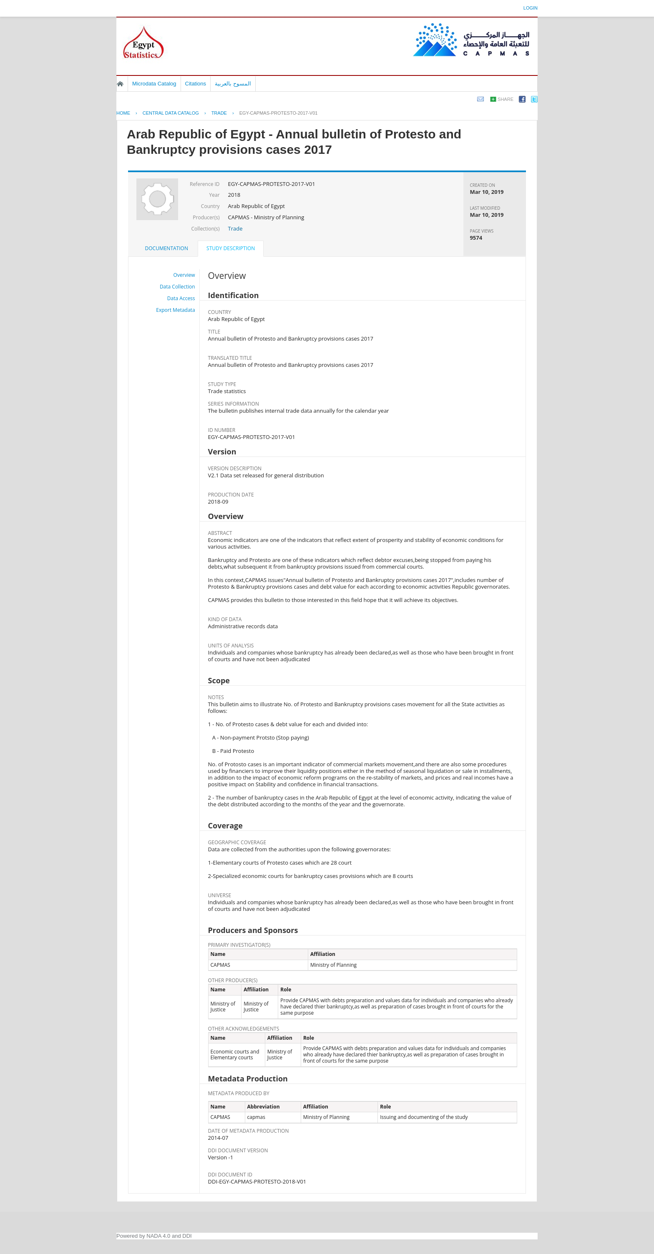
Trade (235, 228)
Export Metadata (175, 310)
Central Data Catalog (171, 112)
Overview (184, 274)
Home (120, 83)
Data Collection (177, 286)
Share (505, 99)
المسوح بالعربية (233, 83)
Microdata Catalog (154, 83)
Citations (195, 83)
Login (530, 7)
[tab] (166, 248)
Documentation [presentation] (166, 248)
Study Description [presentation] (230, 248)
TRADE (219, 112)
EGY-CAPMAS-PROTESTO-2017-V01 (278, 112)
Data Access (181, 298)
